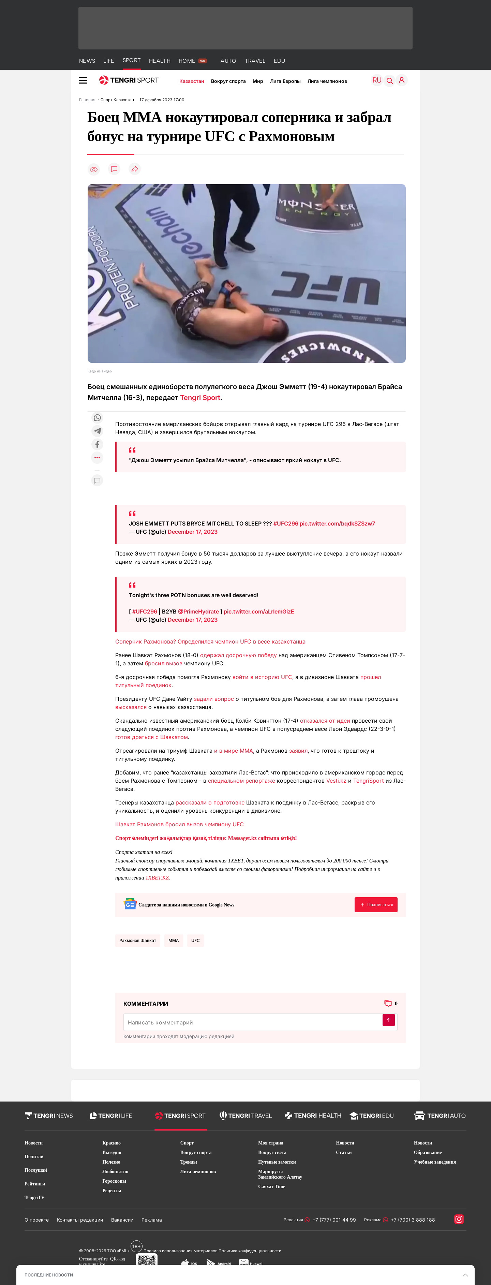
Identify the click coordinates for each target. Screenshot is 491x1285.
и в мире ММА (233, 750)
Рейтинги (35, 1183)
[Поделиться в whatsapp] (97, 418)
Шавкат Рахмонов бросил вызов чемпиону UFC (179, 824)
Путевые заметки (277, 1162)
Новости (34, 1143)
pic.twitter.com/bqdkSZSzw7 (337, 523)
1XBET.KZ (157, 878)
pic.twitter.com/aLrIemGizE (259, 611)
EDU (279, 61)
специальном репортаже (241, 780)
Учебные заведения (435, 1162)
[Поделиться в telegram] (97, 431)
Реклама (152, 1220)
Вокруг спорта (228, 81)
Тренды (188, 1162)
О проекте (37, 1220)
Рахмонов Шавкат (137, 940)
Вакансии (122, 1220)
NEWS (87, 61)
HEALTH (159, 61)
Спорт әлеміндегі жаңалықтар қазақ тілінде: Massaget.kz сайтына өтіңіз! (206, 838)
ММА (173, 940)
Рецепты (111, 1190)
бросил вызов (163, 663)
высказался (131, 707)
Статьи (344, 1152)
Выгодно (111, 1152)
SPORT (132, 60)
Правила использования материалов (181, 1250)
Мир (258, 81)
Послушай (36, 1170)
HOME (187, 61)
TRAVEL (255, 61)
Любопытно (115, 1171)
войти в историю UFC (262, 677)
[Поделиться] (135, 169)
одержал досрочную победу (238, 655)
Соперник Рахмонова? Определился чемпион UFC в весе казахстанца (210, 641)
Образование (428, 1152)
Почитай (34, 1156)
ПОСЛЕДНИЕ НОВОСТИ (49, 1274)
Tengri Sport (200, 398)
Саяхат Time (271, 1186)
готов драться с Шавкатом (151, 737)
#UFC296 (285, 523)
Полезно (111, 1162)
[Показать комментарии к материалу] (97, 480)
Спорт (187, 1143)
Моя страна (270, 1143)
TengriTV (35, 1197)
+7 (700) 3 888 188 (411, 1220)
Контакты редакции (80, 1220)
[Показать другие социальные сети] (97, 458)
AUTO (228, 61)
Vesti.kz (336, 780)
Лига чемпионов (327, 81)
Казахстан (191, 81)
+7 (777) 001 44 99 (333, 1220)
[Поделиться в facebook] (97, 445)
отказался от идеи (325, 720)
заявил (298, 750)
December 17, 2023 (193, 531)
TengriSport (368, 780)
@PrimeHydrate (198, 611)
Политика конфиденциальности (250, 1250)
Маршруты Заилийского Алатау (280, 1174)
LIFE (108, 61)
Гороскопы (114, 1181)
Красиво (111, 1143)
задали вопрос (214, 698)
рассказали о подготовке (210, 802)
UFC (195, 940)
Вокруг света (272, 1152)
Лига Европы (285, 81)
